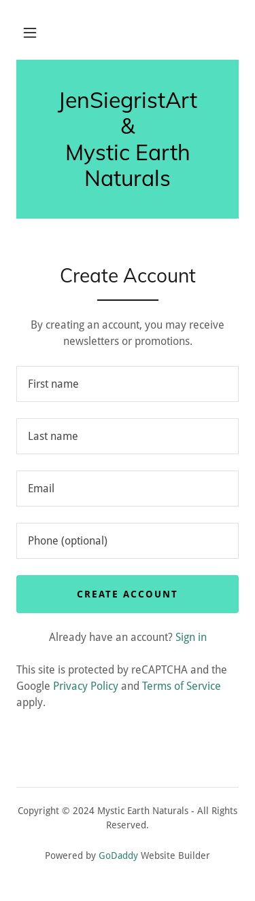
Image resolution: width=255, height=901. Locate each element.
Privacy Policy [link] (85, 686)
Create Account (127, 594)
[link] (127, 139)
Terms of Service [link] (181, 686)
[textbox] (127, 384)
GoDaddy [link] (118, 855)
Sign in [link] (191, 637)
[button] (30, 32)
